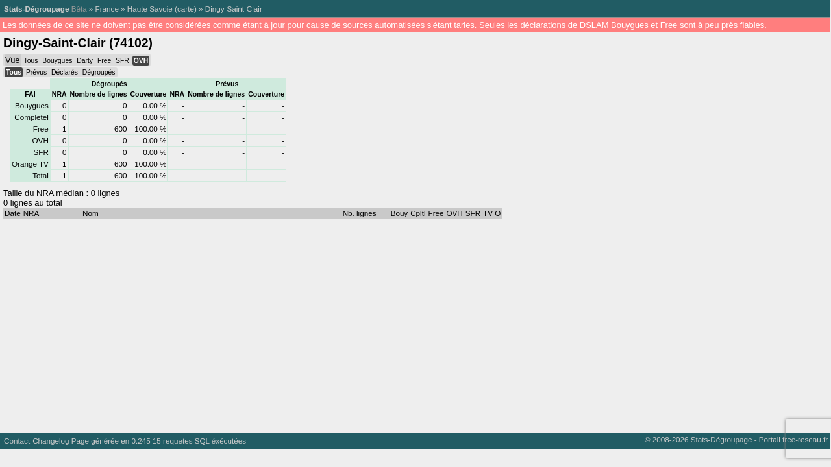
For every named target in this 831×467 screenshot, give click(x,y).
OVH (141, 60)
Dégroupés (99, 72)
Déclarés (64, 72)
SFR (122, 60)
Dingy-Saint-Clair (233, 9)
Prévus (36, 72)
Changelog (50, 441)
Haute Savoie (150, 9)
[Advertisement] (389, 322)
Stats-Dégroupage (36, 9)
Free (104, 60)
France (107, 9)
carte (185, 9)
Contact (17, 441)
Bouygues (57, 60)
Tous (30, 60)
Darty (85, 60)
